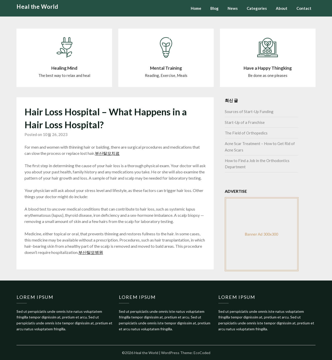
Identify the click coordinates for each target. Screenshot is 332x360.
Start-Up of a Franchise (245, 122)
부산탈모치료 (107, 153)
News (233, 8)
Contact (303, 8)
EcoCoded (202, 352)
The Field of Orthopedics (246, 133)
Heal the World (37, 6)
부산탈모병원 (90, 252)
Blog (214, 8)
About (281, 8)
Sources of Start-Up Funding (249, 111)
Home (196, 8)
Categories (257, 8)
